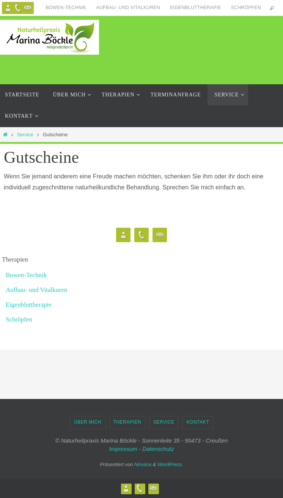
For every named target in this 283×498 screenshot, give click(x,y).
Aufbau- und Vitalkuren (128, 7)
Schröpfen (246, 7)
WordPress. (170, 464)
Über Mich (87, 422)
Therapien (127, 422)
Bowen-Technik (66, 7)
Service (25, 134)
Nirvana (142, 464)
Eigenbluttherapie (195, 7)
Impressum (123, 449)
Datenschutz (158, 449)
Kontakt (198, 422)
